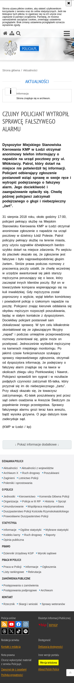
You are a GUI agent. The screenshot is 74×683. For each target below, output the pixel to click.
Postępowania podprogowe (20, 590)
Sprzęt (62, 501)
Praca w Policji (11, 560)
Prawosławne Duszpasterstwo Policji (26, 516)
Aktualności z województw (37, 468)
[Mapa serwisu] (11, 33)
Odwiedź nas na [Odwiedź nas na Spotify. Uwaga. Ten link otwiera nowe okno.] (25, 631)
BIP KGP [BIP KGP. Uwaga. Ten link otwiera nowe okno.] (53, 625)
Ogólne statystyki (30, 529)
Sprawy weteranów (53, 604)
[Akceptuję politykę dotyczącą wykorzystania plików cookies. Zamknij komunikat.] (69, 3)
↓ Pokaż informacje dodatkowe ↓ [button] (37, 444)
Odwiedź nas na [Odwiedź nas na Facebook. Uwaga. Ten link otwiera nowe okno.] (18, 624)
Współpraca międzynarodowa (46, 506)
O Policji (7, 489)
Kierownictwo (27, 496)
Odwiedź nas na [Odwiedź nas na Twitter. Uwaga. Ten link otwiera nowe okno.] (11, 631)
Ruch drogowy (31, 473)
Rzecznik (9, 604)
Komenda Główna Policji (54, 496)
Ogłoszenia (49, 566)
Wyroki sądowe (47, 553)
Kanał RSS (4, 624)
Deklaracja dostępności (50, 647)
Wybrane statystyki (56, 529)
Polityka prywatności (12, 675)
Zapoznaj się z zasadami (13, 669)
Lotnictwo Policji (28, 478)
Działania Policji (12, 461)
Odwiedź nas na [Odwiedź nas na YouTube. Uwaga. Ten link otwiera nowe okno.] (11, 624)
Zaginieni (9, 478)
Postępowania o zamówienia (21, 585)
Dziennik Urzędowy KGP (19, 553)
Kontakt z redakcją (11, 647)
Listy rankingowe (14, 571)
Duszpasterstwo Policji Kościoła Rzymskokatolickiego (36, 511)
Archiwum (47, 590)
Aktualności (30, 70)
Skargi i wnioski (28, 604)
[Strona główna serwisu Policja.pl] (5, 33)
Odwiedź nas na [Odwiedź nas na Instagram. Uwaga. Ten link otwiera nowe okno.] (25, 624)
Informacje (10, 529)
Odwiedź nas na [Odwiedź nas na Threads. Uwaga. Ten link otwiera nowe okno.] (4, 631)
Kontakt (7, 597)
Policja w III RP (31, 501)
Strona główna (11, 70)
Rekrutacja (34, 571)
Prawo (6, 546)
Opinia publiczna (14, 539)
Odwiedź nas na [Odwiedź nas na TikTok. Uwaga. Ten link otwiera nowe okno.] (18, 631)
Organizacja (11, 501)
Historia (49, 501)
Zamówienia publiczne (16, 578)
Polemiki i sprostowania (18, 483)
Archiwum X (11, 473)
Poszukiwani (51, 473)
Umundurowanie (14, 506)
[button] (67, 34)
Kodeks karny (12, 534)
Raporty (50, 534)
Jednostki (9, 496)
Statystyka (9, 523)
